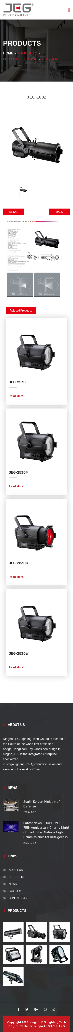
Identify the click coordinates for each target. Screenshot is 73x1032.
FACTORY (15, 891)
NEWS (13, 883)
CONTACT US (18, 898)
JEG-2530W (19, 653)
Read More (16, 396)
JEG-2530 (17, 382)
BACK (59, 212)
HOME (8, 53)
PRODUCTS (16, 876)
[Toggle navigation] (69, 9)
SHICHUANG (56, 1026)
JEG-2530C (18, 563)
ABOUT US (16, 869)
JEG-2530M (18, 472)
